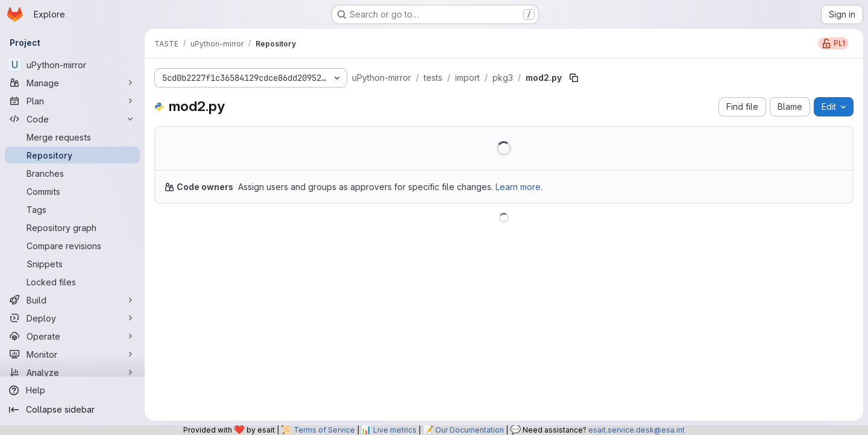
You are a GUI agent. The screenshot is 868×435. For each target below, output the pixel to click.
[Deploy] (72, 318)
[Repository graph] (72, 227)
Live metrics (395, 429)
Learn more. (518, 187)
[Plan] (72, 100)
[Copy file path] (573, 77)
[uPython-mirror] (72, 64)
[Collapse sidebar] (72, 409)
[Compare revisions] (72, 245)
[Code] (72, 118)
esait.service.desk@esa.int (636, 429)
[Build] (72, 299)
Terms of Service (324, 429)
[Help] (72, 390)
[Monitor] (72, 354)
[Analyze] (72, 372)
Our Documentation (469, 429)
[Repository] (72, 155)
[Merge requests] (72, 137)
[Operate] (72, 336)
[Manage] (72, 82)
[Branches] (72, 173)
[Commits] (72, 191)
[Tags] (72, 209)
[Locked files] (72, 281)
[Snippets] (72, 263)
